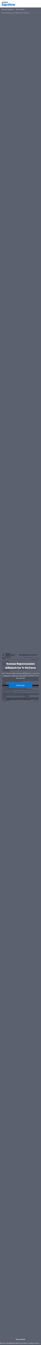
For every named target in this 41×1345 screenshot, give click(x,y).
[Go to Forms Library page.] (20, 9)
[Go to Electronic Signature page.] (8, 9)
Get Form (20, 685)
